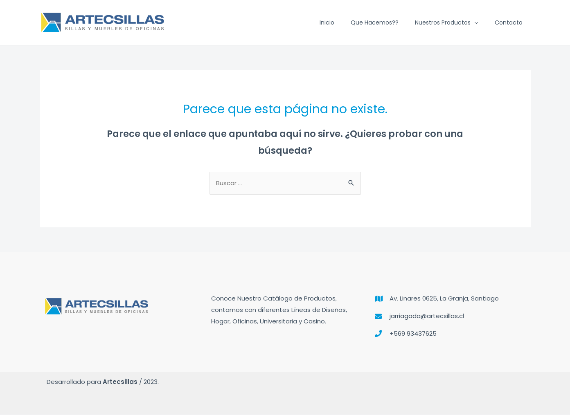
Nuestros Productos (443, 22)
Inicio (327, 22)
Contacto (509, 22)
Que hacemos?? (375, 22)
